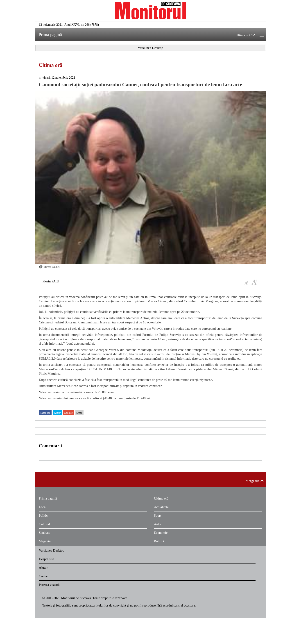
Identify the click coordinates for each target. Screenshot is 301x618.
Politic (43, 515)
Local (43, 507)
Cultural (44, 524)
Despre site (46, 559)
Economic (160, 532)
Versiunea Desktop (51, 550)
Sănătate (44, 532)
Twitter (57, 413)
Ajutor (43, 567)
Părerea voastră (49, 584)
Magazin (45, 541)
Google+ (68, 413)
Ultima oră (50, 65)
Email (79, 413)
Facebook (45, 413)
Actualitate (161, 507)
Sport (157, 515)
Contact (44, 576)
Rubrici (159, 541)
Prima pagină (48, 498)
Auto (157, 524)
